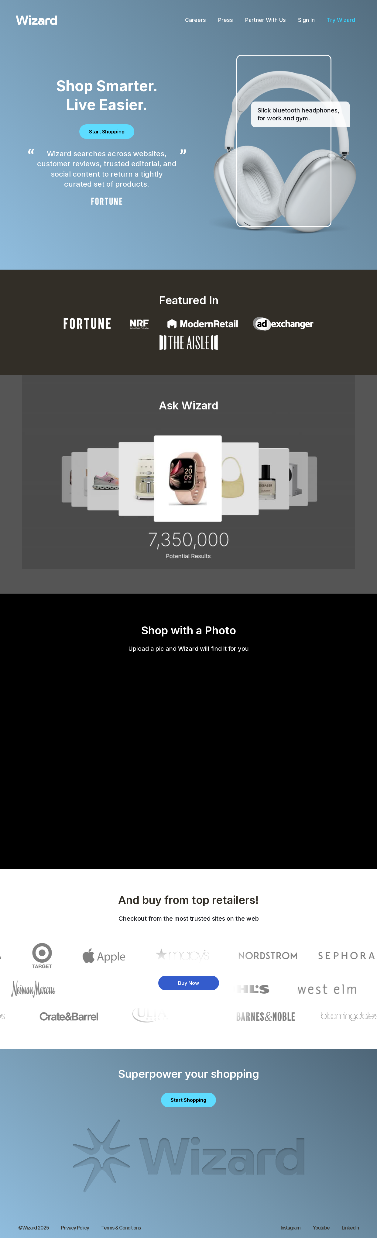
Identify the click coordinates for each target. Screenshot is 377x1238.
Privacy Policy (75, 1228)
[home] (36, 20)
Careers (195, 20)
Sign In (306, 20)
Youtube (321, 1228)
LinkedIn (350, 1228)
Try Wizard (341, 20)
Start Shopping (107, 132)
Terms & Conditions (121, 1228)
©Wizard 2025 (33, 1228)
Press (225, 20)
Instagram (290, 1228)
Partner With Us (265, 20)
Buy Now (188, 983)
